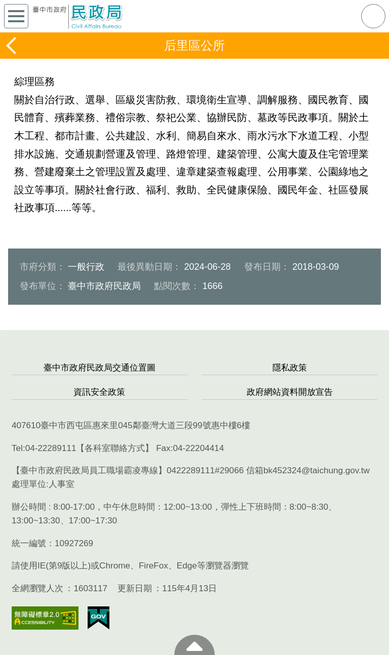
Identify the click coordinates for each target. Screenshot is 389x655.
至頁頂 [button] (194, 645)
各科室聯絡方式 (115, 448)
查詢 (373, 16)
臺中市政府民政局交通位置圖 (99, 368)
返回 (12, 45)
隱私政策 (290, 368)
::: (3, 335)
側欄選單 (16, 16)
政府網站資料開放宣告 (290, 392)
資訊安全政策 (99, 392)
